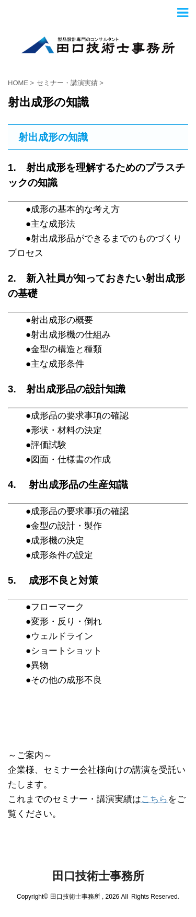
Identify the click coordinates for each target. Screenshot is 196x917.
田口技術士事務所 (98, 876)
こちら (154, 799)
